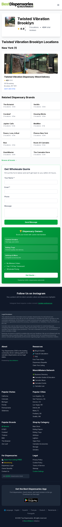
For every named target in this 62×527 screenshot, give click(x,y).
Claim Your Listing (39, 365)
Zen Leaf (5, 444)
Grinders (36, 450)
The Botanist (6, 441)
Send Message (31, 222)
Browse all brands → (9, 160)
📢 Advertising (7, 462)
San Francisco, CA (39, 399)
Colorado (5, 399)
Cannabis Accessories (40, 444)
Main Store (36, 426)
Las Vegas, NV (38, 405)
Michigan (5, 402)
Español (25, 510)
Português (31, 513)
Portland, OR (37, 413)
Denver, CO (37, 402)
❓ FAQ (35, 356)
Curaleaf (5, 432)
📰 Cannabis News (39, 380)
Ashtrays (36, 435)
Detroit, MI (36, 408)
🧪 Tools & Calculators (40, 354)
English (17, 510)
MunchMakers (13, 360)
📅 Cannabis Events (39, 383)
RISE (3, 438)
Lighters (35, 438)
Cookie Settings (38, 471)
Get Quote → (31, 275)
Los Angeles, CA (38, 396)
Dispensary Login (8, 465)
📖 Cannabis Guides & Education (44, 377)
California (5, 396)
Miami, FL (36, 410)
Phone (6, 197)
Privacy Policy (37, 460)
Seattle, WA (37, 416)
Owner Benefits (7, 468)
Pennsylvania (6, 408)
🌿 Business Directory (40, 374)
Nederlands (52, 510)
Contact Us (5, 471)
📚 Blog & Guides (39, 351)
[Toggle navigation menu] (58, 5)
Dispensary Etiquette (40, 362)
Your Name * (9, 178)
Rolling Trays (37, 432)
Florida (4, 405)
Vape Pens (36, 441)
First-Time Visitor (38, 359)
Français (34, 510)
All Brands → (6, 426)
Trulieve (4, 435)
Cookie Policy (37, 462)
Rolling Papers (38, 429)
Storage (35, 447)
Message (8, 206)
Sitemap (35, 468)
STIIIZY (4, 429)
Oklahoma (5, 410)
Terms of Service (39, 465)
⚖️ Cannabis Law (38, 386)
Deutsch (42, 510)
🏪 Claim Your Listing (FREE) (12, 460)
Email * (7, 187)
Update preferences (45, 303)
